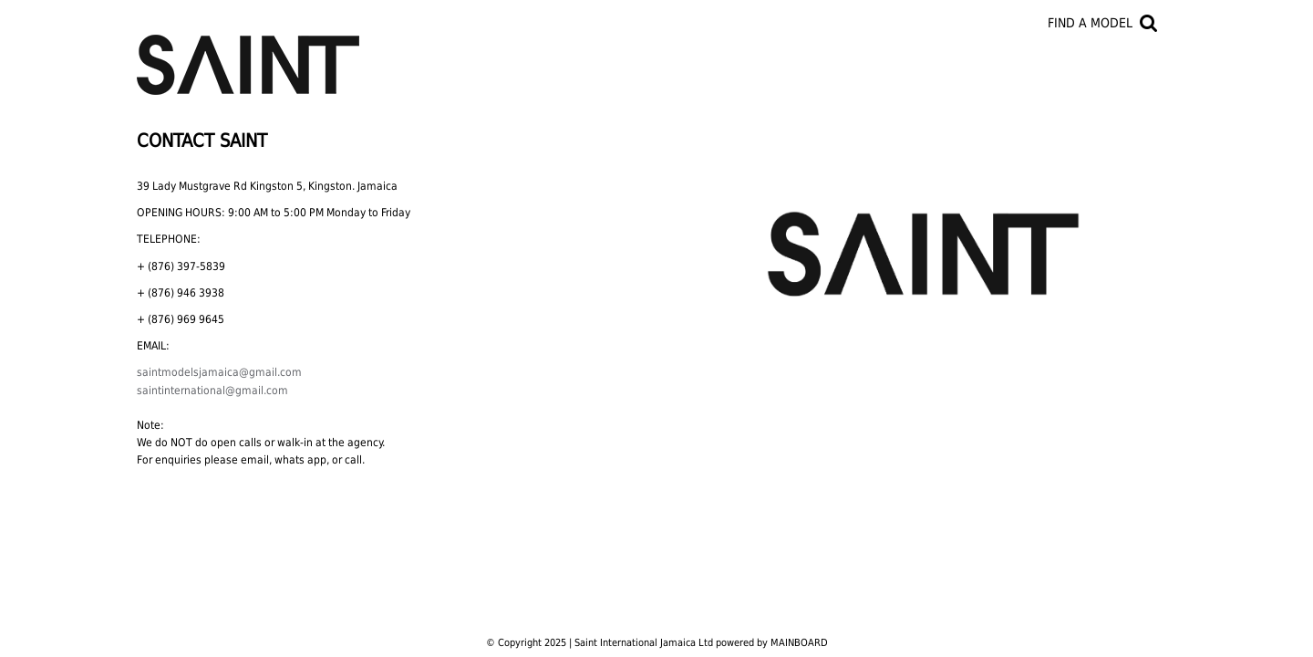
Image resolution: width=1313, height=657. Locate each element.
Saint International (248, 54)
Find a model (1090, 23)
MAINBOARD (799, 643)
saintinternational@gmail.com (212, 390)
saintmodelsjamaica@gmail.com (219, 372)
